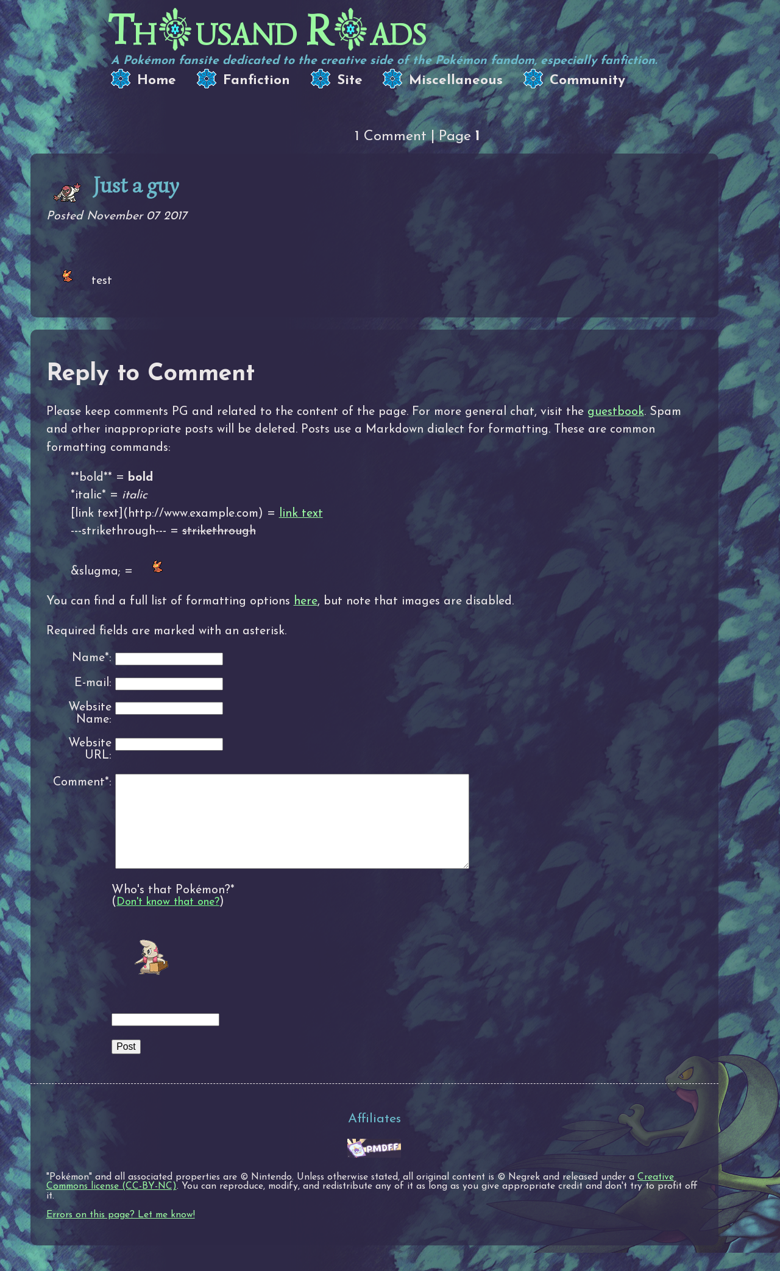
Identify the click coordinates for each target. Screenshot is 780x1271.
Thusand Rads (267, 30)
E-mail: (93, 683)
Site (350, 81)
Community (587, 81)
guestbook (615, 412)
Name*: (92, 658)
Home (156, 81)
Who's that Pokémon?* (173, 908)
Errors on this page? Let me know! (120, 1233)
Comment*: (82, 782)
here (305, 601)
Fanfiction (256, 81)
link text (301, 514)
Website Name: (90, 714)
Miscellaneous (456, 81)
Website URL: (90, 750)
